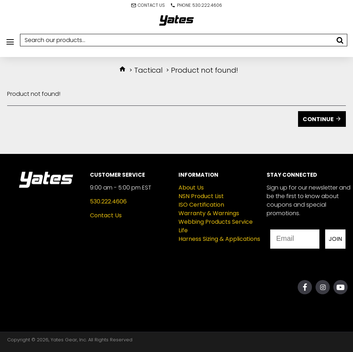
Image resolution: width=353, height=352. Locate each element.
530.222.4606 (108, 201)
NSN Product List (201, 196)
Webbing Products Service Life (215, 226)
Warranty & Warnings (208, 213)
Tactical (148, 70)
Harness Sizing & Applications (219, 239)
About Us (191, 187)
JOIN (335, 239)
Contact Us (106, 215)
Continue (318, 119)
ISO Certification (201, 205)
